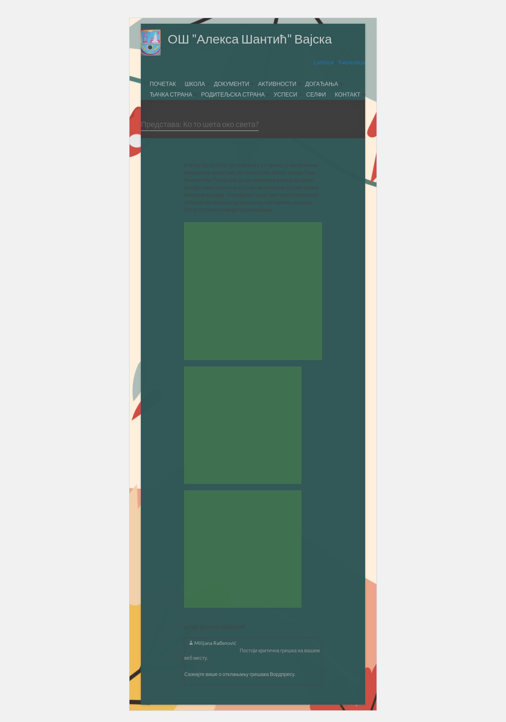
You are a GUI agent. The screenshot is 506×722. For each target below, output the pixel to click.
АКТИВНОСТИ (277, 83)
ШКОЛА (195, 83)
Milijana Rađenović (215, 643)
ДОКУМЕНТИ (231, 83)
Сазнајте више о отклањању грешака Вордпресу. (240, 674)
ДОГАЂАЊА (321, 83)
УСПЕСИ (285, 94)
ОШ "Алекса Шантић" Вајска (250, 39)
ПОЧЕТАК (163, 83)
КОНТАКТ (347, 94)
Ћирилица (351, 62)
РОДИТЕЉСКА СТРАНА (233, 94)
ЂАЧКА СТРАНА (171, 94)
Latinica (324, 62)
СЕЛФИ (316, 94)
